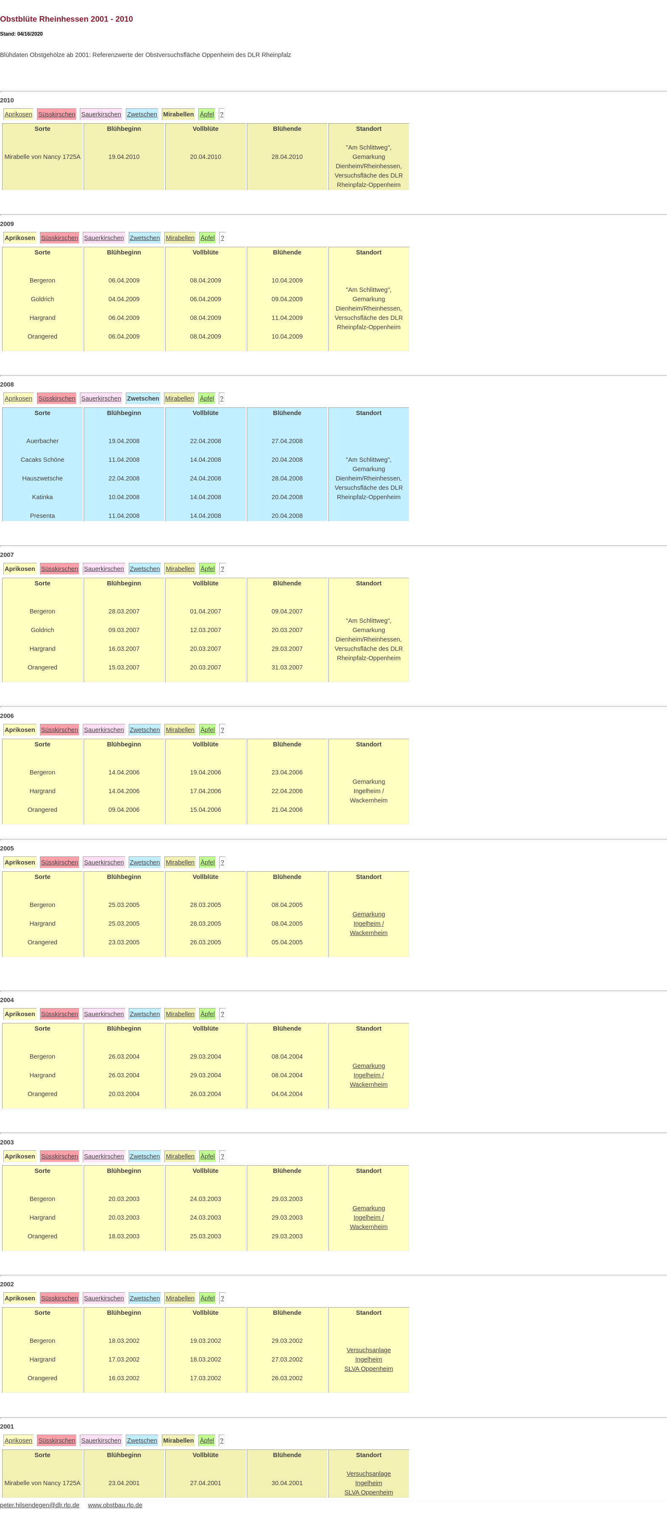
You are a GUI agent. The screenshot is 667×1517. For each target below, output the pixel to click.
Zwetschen (142, 114)
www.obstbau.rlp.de (115, 1505)
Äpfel (207, 114)
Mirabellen (180, 237)
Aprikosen (18, 114)
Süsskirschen (56, 114)
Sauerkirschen (101, 114)
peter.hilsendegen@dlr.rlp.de (39, 1505)
